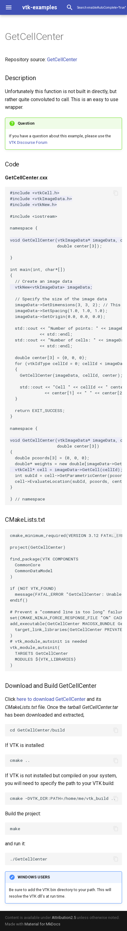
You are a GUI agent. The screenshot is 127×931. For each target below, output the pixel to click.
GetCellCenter (62, 59)
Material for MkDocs (42, 924)
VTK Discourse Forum (28, 142)
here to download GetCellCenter (51, 699)
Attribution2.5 (64, 917)
